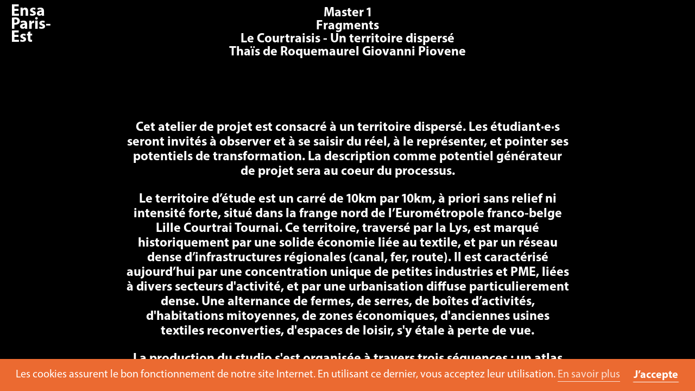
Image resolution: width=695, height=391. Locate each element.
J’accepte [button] (656, 375)
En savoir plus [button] (589, 374)
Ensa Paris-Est (31, 24)
